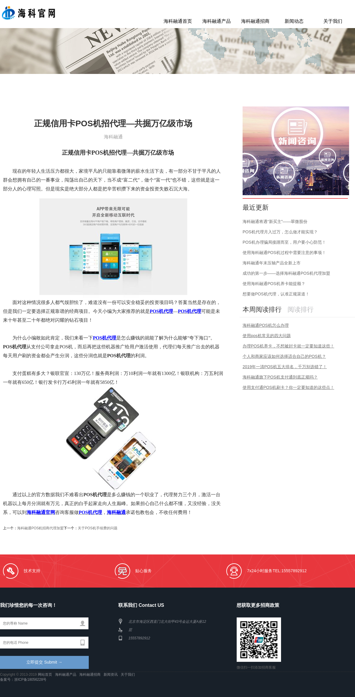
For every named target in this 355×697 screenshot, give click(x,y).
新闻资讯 (111, 674)
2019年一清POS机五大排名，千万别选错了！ (285, 366)
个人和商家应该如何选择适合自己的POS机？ (284, 356)
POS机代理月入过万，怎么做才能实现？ (280, 231)
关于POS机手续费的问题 (97, 528)
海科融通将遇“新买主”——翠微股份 (275, 221)
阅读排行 (301, 309)
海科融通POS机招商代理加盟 (40, 528)
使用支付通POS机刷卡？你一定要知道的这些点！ (288, 387)
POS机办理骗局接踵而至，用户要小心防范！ (284, 242)
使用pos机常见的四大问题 (267, 335)
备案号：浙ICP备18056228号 (23, 679)
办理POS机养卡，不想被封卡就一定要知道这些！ (288, 346)
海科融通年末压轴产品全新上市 (272, 263)
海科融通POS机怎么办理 (266, 325)
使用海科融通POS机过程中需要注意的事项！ (284, 252)
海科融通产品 (216, 21)
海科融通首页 (178, 21)
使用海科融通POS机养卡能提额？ (274, 283)
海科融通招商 (255, 21)
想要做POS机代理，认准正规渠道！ (276, 294)
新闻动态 (294, 21)
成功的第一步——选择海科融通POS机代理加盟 (286, 273)
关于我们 (332, 21)
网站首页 (45, 674)
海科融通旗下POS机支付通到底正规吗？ (280, 377)
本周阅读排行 (262, 309)
